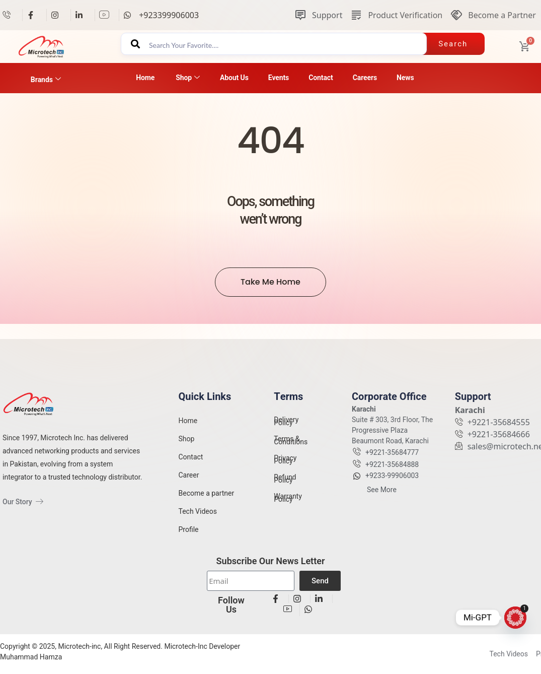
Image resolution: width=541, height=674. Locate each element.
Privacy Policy (285, 467)
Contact (320, 78)
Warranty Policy (288, 505)
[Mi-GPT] (515, 617)
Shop (188, 78)
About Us (234, 78)
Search (453, 43)
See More (382, 497)
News (405, 78)
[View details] (10, 15)
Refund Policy (285, 486)
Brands (46, 79)
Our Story (23, 501)
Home (145, 78)
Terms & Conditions (290, 447)
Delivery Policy (286, 428)
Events (278, 78)
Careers (365, 78)
